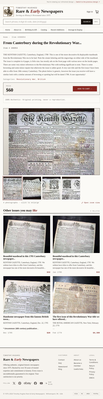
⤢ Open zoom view (91, 202)
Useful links (78, 369)
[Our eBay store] (27, 383)
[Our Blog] (50, 383)
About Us (17, 30)
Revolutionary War (26, 79)
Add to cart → (85, 89)
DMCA (91, 377)
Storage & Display (75, 30)
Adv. (96, 22)
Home (7, 30)
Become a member (78, 364)
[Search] (87, 21)
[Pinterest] (19, 383)
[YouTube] (41, 383)
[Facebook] (35, 383)
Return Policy (92, 366)
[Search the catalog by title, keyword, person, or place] (42, 21)
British (42, 79)
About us (77, 359)
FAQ (60, 363)
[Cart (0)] (97, 11)
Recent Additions (57, 30)
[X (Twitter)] (14, 383)
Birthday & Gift (31, 30)
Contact (61, 359)
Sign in (90, 11)
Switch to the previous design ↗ (88, 2)
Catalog (44, 30)
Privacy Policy (92, 373)
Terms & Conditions (93, 360)
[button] (51, 141)
